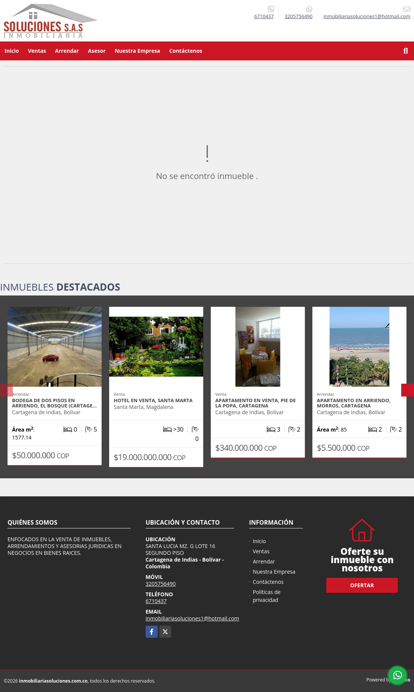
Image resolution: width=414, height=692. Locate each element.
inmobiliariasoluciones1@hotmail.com (192, 618)
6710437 (264, 16)
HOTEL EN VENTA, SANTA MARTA (153, 400)
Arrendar (67, 50)
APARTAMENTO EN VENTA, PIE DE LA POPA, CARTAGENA (255, 403)
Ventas (37, 50)
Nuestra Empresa (137, 50)
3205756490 (298, 16)
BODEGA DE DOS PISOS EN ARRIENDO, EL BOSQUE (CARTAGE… (54, 403)
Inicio (12, 50)
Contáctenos (185, 50)
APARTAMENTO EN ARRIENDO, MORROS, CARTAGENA (354, 403)
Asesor (97, 50)
